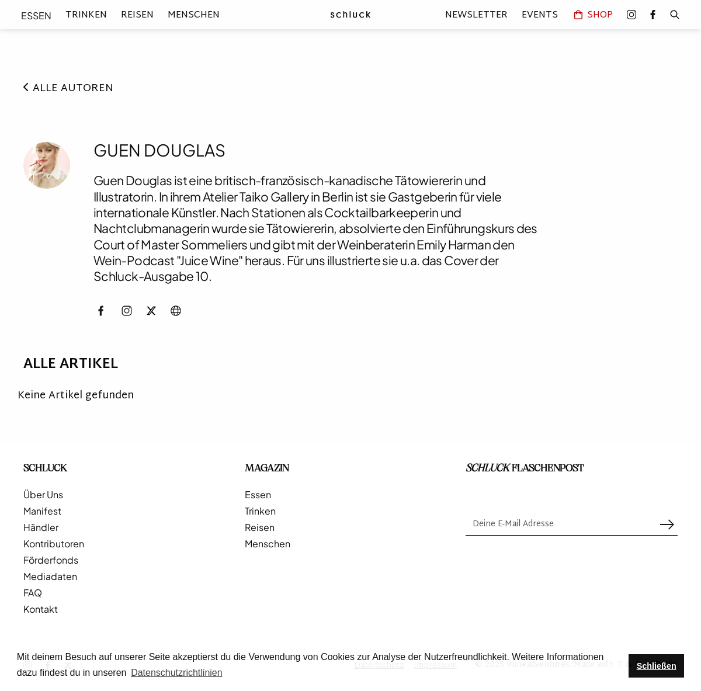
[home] (350, 15)
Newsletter (476, 14)
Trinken (86, 15)
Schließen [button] (656, 666)
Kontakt (40, 609)
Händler (40, 527)
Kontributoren (53, 543)
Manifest (42, 511)
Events (540, 14)
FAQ (32, 593)
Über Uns (43, 494)
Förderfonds (50, 560)
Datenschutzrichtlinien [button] (177, 673)
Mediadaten (50, 576)
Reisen (137, 15)
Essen (36, 15)
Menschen (194, 15)
